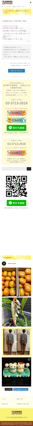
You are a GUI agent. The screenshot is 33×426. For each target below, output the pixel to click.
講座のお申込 (5, 404)
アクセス (4, 399)
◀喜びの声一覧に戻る (16, 70)
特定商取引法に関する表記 (23, 404)
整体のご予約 (20, 399)
